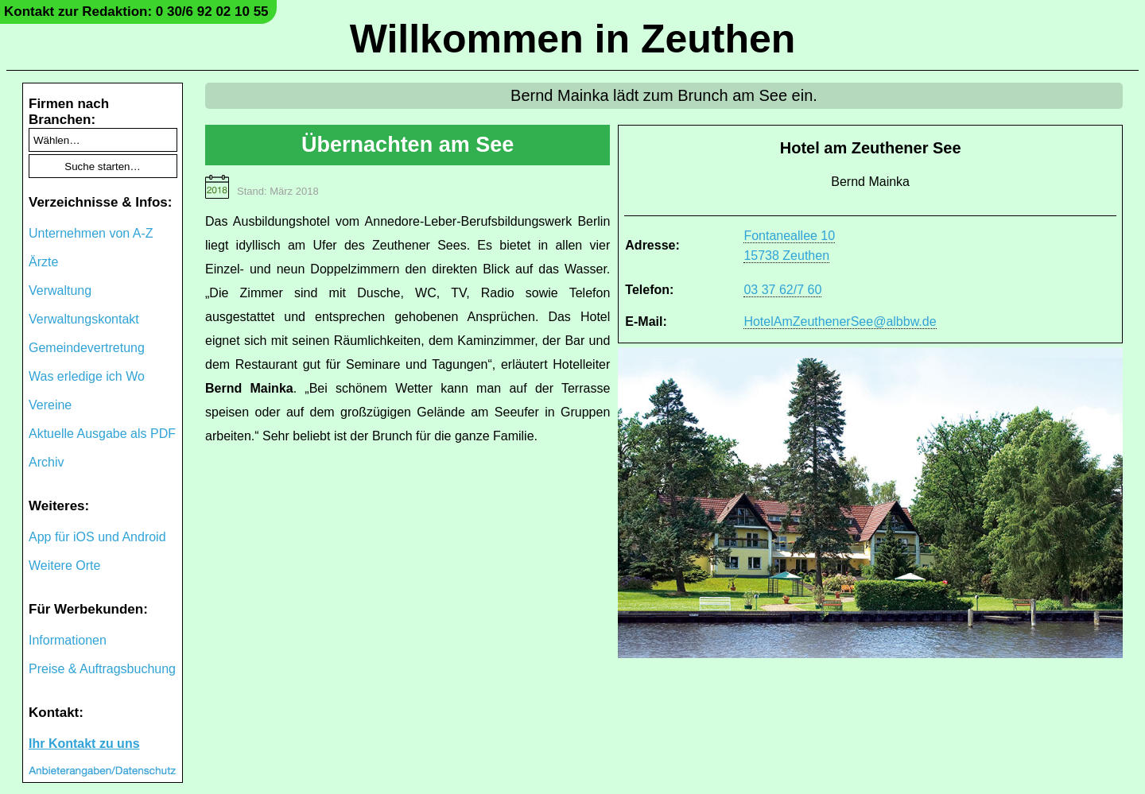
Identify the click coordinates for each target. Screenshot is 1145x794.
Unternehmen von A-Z (91, 233)
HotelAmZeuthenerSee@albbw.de (839, 321)
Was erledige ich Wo (87, 376)
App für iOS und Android (97, 537)
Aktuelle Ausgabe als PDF (102, 433)
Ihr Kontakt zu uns (84, 743)
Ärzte (43, 262)
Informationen (68, 640)
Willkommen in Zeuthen (573, 39)
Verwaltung (60, 290)
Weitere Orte (64, 565)
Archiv (46, 462)
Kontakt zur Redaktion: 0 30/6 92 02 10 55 (136, 11)
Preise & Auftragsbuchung (102, 669)
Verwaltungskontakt (84, 319)
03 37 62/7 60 (782, 289)
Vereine (50, 405)
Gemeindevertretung (87, 347)
